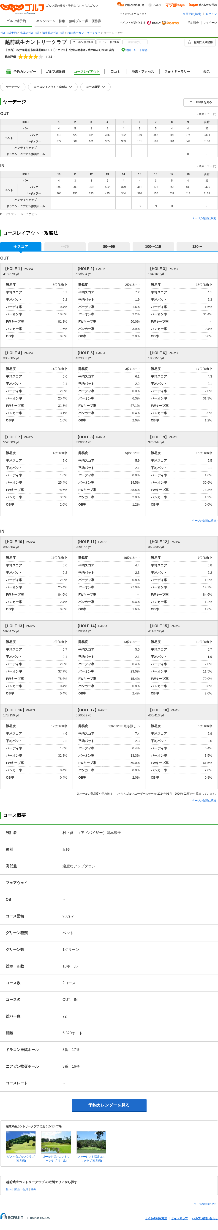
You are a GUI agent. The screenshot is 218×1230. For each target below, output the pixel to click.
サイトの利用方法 (156, 1218)
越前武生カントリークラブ (83, 33)
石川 (25, 1189)
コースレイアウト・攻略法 (50, 86)
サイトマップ (179, 1218)
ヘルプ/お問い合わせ (205, 1218)
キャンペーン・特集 (50, 21)
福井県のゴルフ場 (53, 33)
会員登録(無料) (192, 14)
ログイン (211, 14)
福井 (33, 1189)
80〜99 (109, 247)
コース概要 (93, 86)
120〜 (197, 247)
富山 (17, 1189)
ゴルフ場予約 (16, 21)
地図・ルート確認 (136, 50)
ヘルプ (157, 5)
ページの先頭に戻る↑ (205, 218)
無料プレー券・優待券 (85, 21)
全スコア (21, 247)
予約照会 (193, 22)
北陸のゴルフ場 (29, 33)
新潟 (8, 1189)
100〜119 (153, 247)
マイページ (210, 22)
